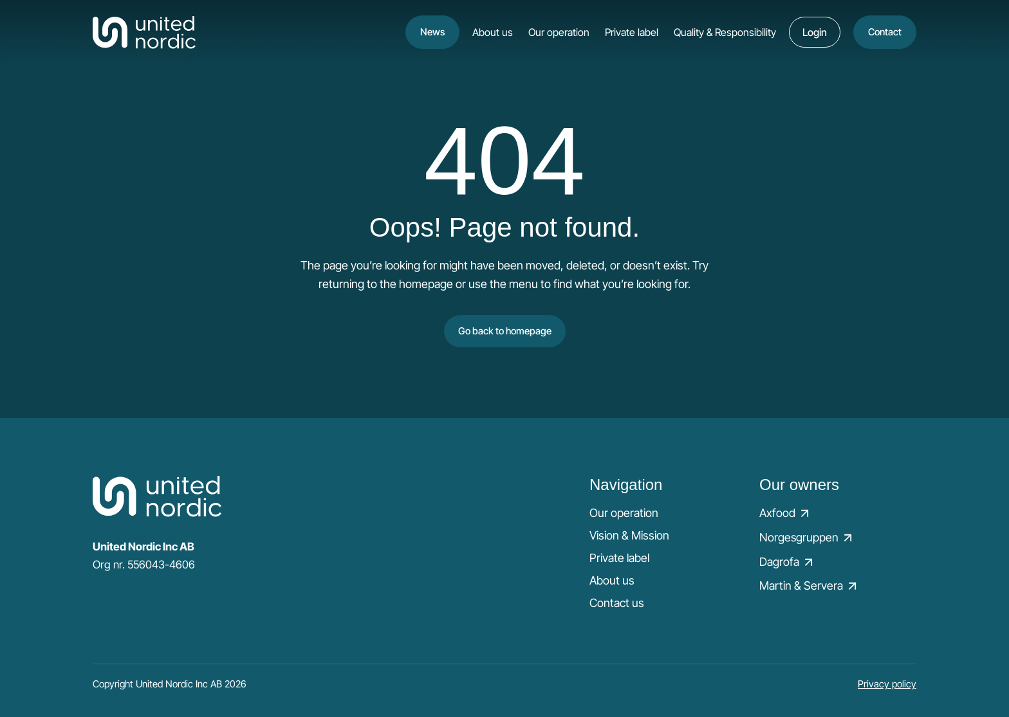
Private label (631, 32)
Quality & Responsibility (725, 32)
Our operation (558, 32)
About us (492, 32)
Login (814, 32)
